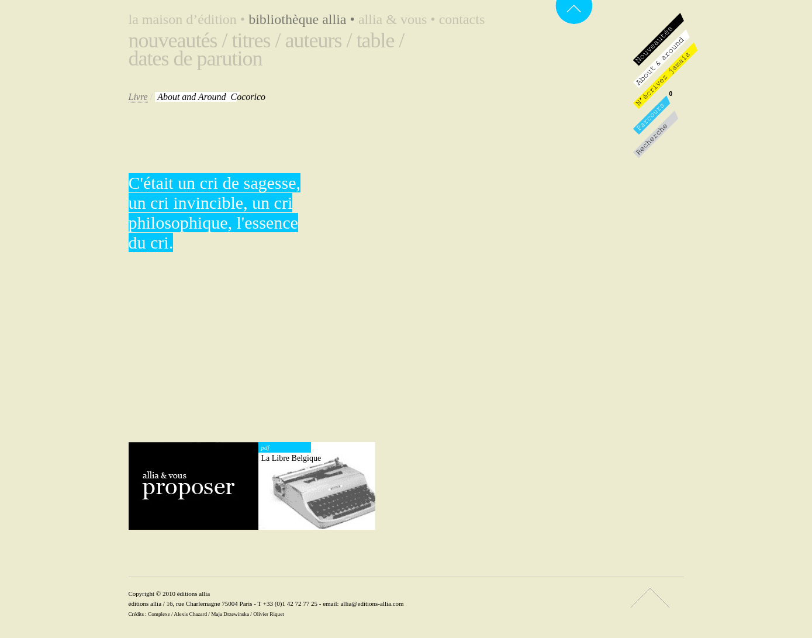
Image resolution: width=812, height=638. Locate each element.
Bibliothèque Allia (303, 19)
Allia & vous (398, 19)
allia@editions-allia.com (371, 603)
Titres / (255, 40)
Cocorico (211, 97)
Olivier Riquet (268, 614)
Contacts (462, 19)
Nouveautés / (178, 40)
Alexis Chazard (190, 614)
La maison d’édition (189, 19)
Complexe (159, 614)
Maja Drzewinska (230, 614)
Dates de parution (195, 58)
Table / (380, 40)
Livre (138, 97)
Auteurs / (318, 40)
